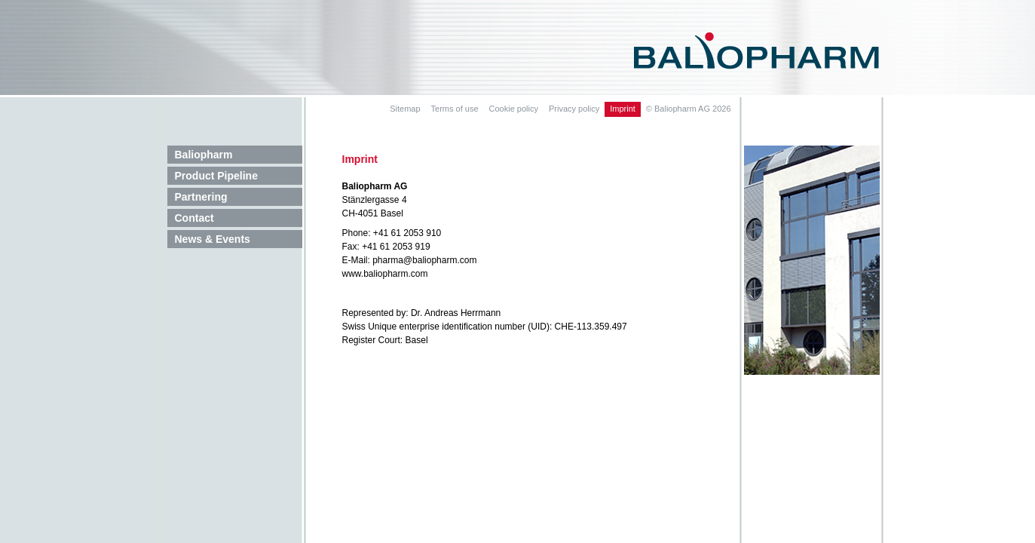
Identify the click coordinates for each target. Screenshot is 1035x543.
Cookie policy (513, 108)
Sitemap (405, 108)
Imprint (622, 108)
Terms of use (455, 108)
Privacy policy (574, 108)
